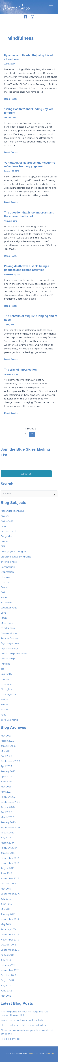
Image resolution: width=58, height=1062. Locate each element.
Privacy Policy (34, 1053)
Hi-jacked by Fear (10, 1038)
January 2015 (8, 914)
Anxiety (5, 516)
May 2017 (6, 888)
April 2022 (6, 776)
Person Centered (10, 638)
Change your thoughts (13, 551)
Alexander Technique (12, 510)
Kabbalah (6, 602)
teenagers (6, 684)
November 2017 (10, 878)
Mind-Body (7, 623)
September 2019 (10, 827)
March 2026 (7, 740)
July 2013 (6, 960)
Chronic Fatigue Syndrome (16, 556)
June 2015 (6, 904)
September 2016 (10, 893)
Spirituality (6, 674)
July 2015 (6, 898)
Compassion (8, 567)
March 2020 (7, 817)
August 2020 (8, 807)
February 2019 (9, 847)
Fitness (5, 582)
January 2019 (8, 853)
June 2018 (6, 873)
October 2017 (8, 883)
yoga (3, 714)
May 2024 (6, 751)
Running (5, 663)
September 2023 (10, 761)
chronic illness (9, 561)
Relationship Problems (14, 653)
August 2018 (7, 868)
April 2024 (6, 756)
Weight (5, 699)
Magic (4, 618)
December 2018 (10, 858)
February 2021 (8, 797)
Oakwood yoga (9, 633)
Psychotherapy (9, 648)
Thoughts (6, 689)
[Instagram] (32, 17)
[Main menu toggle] (51, 7)
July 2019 (6, 837)
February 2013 (9, 965)
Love (3, 612)
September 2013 (10, 949)
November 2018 (10, 863)
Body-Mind (7, 536)
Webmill (50, 1053)
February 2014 (9, 929)
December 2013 (10, 934)
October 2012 (8, 975)
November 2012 (10, 970)
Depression (7, 572)
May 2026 (6, 735)
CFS (3, 546)
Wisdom (5, 709)
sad (2, 668)
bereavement (8, 531)
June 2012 (6, 990)
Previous (29, 428)
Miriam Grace (16, 8)
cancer (4, 541)
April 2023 (6, 766)
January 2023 (8, 771)
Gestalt (5, 587)
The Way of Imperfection (20, 369)
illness (4, 597)
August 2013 (7, 955)
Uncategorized (9, 694)
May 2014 (6, 924)
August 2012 (7, 980)
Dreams (5, 577)
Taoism (5, 679)
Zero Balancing (9, 719)
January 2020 (8, 822)
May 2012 (6, 995)
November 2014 (10, 919)
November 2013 (10, 939)
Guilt (3, 592)
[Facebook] (26, 17)
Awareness (7, 521)
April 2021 (6, 791)
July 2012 (6, 985)
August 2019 (7, 832)
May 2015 (6, 909)
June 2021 (6, 781)
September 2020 (10, 802)
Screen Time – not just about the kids (22, 1020)
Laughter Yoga (9, 607)
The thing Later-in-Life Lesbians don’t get (24, 1025)
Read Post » (10, 98)
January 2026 (8, 746)
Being (4, 526)
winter (4, 704)
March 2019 (7, 842)
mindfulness (8, 628)
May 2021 (6, 786)
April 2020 (6, 812)
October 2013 (8, 944)
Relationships (8, 658)
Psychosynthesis (10, 643)
